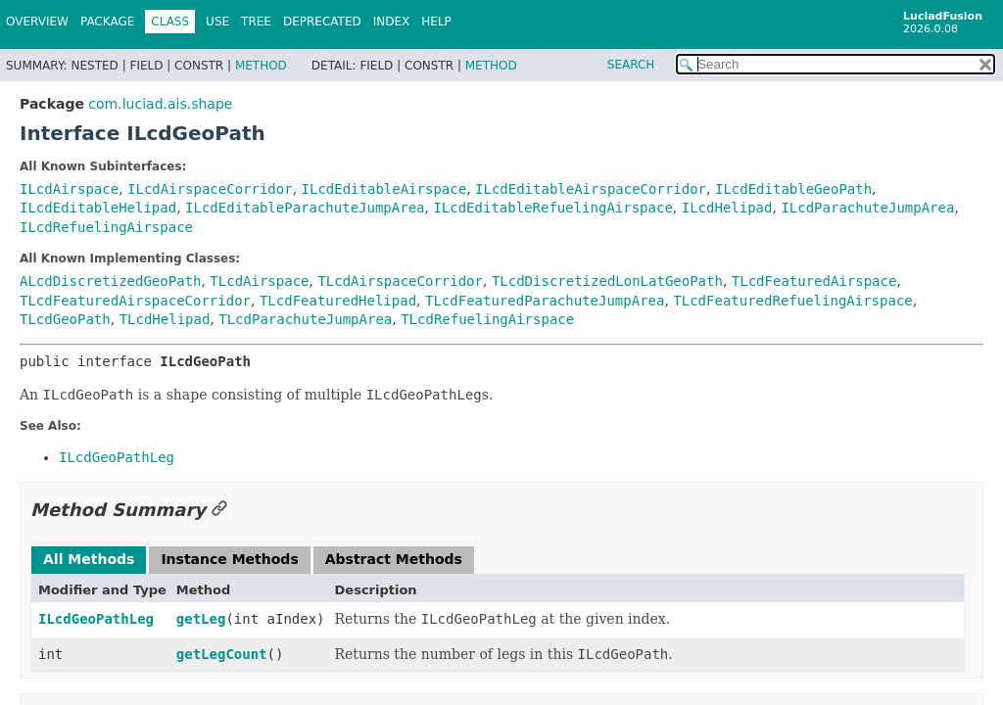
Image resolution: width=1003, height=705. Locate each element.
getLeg (201, 619)
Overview (37, 21)
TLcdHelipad (165, 319)
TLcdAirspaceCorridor (400, 281)
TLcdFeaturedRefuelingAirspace (792, 300)
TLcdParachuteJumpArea (305, 319)
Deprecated (322, 21)
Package (107, 21)
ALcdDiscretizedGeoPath (110, 281)
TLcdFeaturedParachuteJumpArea (544, 300)
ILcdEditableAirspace (384, 189)
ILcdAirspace (69, 189)
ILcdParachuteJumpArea (867, 207)
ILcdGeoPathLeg (96, 619)
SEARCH (631, 64)
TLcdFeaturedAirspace (814, 281)
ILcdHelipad (727, 207)
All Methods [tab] (88, 559)
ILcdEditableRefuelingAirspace (552, 207)
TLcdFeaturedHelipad (338, 300)
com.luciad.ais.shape (160, 104)
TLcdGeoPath (65, 319)
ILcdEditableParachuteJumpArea (304, 207)
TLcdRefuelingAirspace (487, 319)
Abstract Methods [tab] (393, 559)
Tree (256, 21)
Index (391, 21)
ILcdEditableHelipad (98, 207)
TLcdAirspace (259, 281)
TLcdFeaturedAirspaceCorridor (135, 300)
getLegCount (221, 654)
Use (217, 21)
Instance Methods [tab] (229, 559)
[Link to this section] (219, 509)
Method (261, 65)
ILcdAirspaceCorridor (210, 189)
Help (436, 21)
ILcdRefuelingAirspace (106, 227)
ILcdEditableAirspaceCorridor (590, 189)
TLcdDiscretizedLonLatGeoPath (607, 281)
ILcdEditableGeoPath (793, 189)
